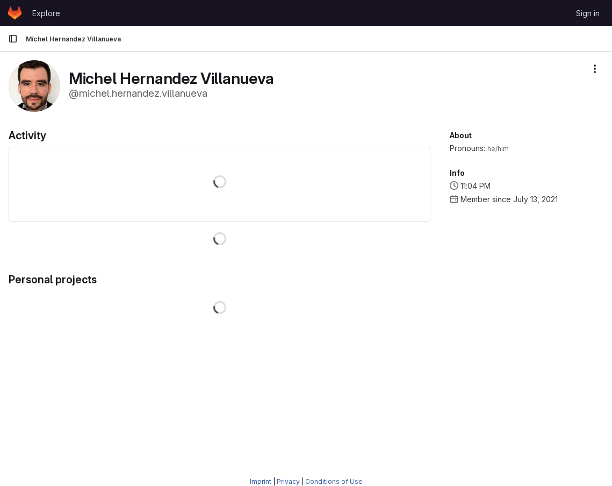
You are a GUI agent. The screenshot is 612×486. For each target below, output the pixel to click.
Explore (46, 13)
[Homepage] (15, 13)
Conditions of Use (334, 481)
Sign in (588, 13)
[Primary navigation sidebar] (12, 38)
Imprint (260, 481)
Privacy (288, 481)
